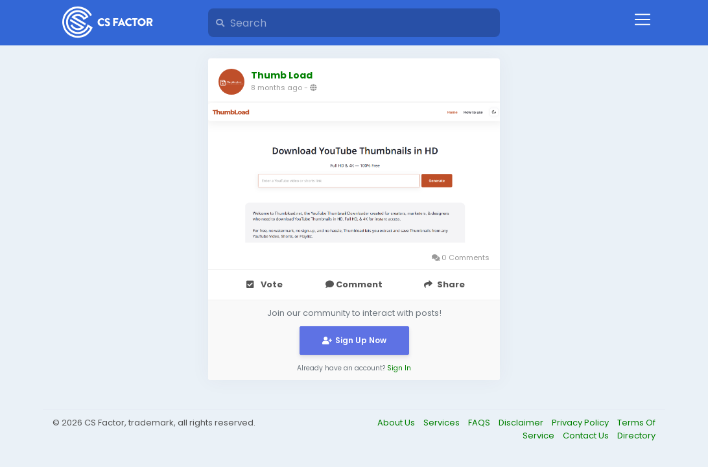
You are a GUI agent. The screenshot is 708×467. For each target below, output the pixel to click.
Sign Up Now (354, 340)
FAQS (480, 422)
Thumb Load (282, 75)
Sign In (399, 368)
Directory (636, 435)
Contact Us (587, 435)
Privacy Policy (581, 422)
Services (442, 422)
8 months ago (276, 87)
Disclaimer (522, 422)
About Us (397, 422)
